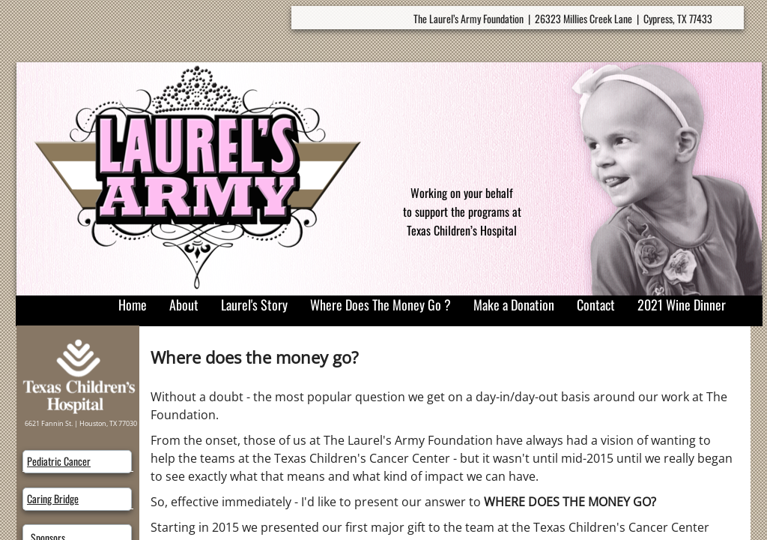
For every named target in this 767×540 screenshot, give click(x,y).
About (183, 304)
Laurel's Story (254, 304)
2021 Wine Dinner (681, 304)
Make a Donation (513, 304)
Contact (596, 304)
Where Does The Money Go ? (380, 304)
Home (132, 304)
